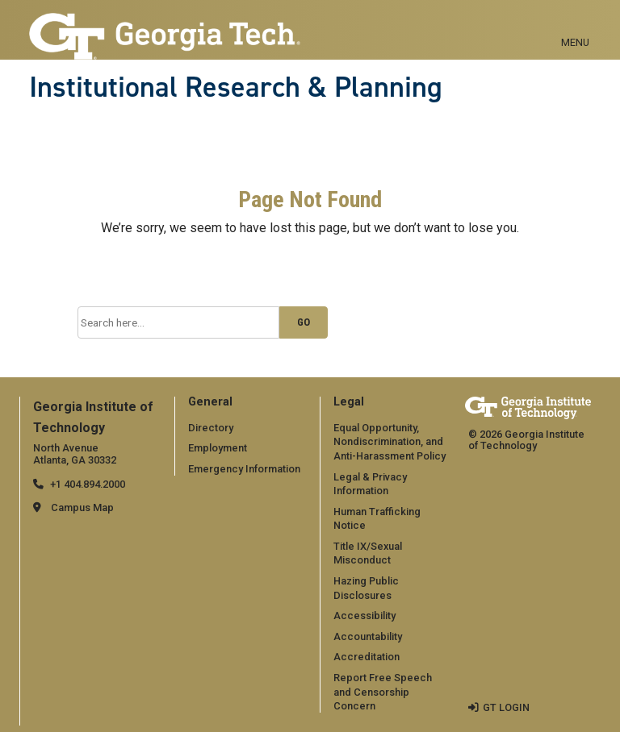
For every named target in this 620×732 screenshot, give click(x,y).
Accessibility (364, 615)
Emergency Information (244, 469)
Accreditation (366, 657)
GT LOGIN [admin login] (506, 707)
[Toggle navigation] (575, 24)
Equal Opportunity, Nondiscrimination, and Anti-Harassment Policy (389, 442)
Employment (217, 448)
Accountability (367, 636)
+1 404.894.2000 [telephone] (87, 484)
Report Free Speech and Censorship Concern (382, 692)
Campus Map (82, 507)
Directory (210, 428)
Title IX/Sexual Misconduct (367, 553)
